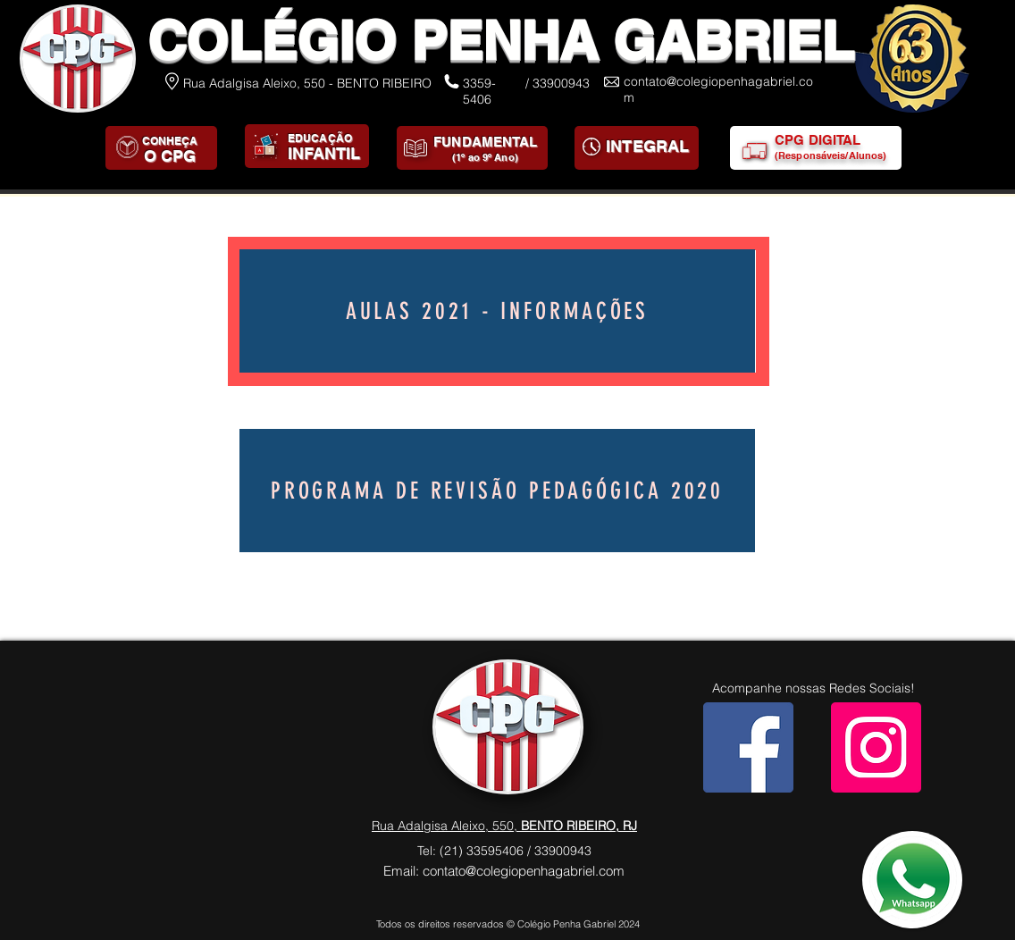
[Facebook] (748, 747)
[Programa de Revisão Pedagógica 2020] (497, 490)
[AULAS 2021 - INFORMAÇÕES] (497, 311)
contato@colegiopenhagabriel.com (524, 870)
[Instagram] (876, 747)
